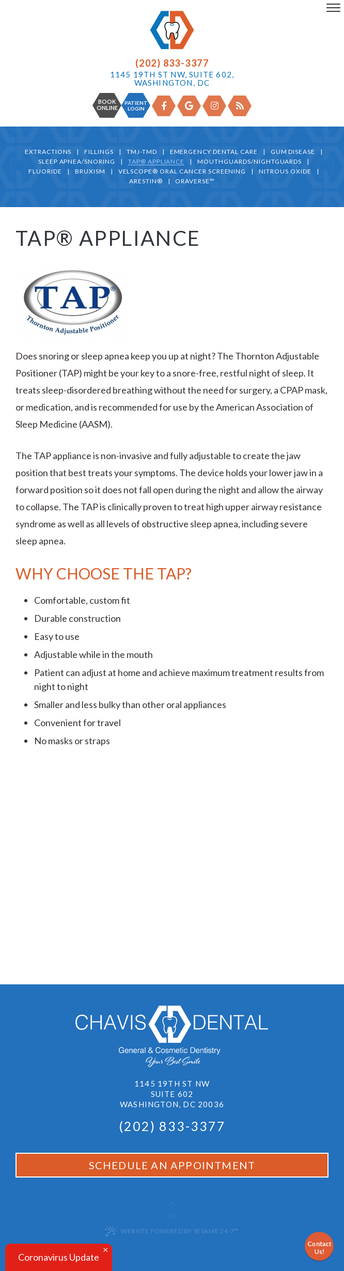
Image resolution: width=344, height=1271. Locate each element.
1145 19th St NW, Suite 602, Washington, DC (172, 78)
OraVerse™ (195, 181)
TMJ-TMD (142, 152)
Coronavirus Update (58, 1257)
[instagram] (214, 106)
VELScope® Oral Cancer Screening (182, 171)
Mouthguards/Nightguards (249, 162)
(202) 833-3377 (172, 63)
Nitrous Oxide (285, 171)
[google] (189, 106)
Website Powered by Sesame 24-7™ (172, 1231)
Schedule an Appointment (172, 1165)
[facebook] (164, 106)
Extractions (48, 152)
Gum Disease (293, 152)
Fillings (99, 152)
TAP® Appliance (156, 162)
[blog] (240, 106)
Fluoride (45, 171)
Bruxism (90, 171)
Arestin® (146, 181)
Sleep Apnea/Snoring (76, 162)
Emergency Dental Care (214, 152)
